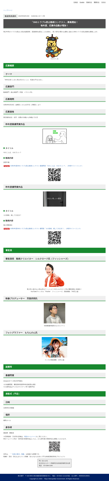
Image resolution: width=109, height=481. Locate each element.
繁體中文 (96, 2)
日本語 (76, 2)
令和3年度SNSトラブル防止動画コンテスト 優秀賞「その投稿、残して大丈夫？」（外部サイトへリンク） (46, 228)
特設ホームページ (30, 436)
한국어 (103, 2)
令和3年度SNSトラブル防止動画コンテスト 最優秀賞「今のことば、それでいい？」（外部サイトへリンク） (46, 166)
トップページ (7, 10)
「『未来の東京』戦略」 (17, 454)
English (82, 2)
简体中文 (89, 2)
